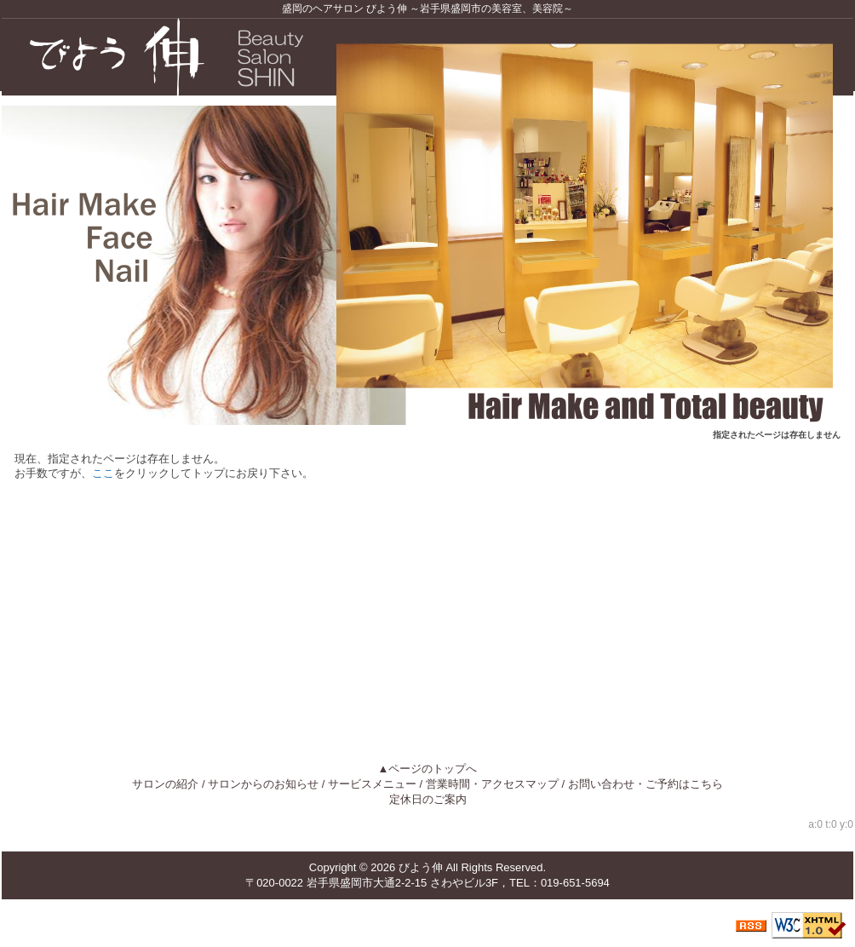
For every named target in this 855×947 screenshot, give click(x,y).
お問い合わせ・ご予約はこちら (645, 784)
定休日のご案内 (428, 799)
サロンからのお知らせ (263, 784)
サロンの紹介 (165, 784)
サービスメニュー (372, 784)
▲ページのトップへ (428, 768)
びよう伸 (421, 867)
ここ (103, 473)
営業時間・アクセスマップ (492, 784)
